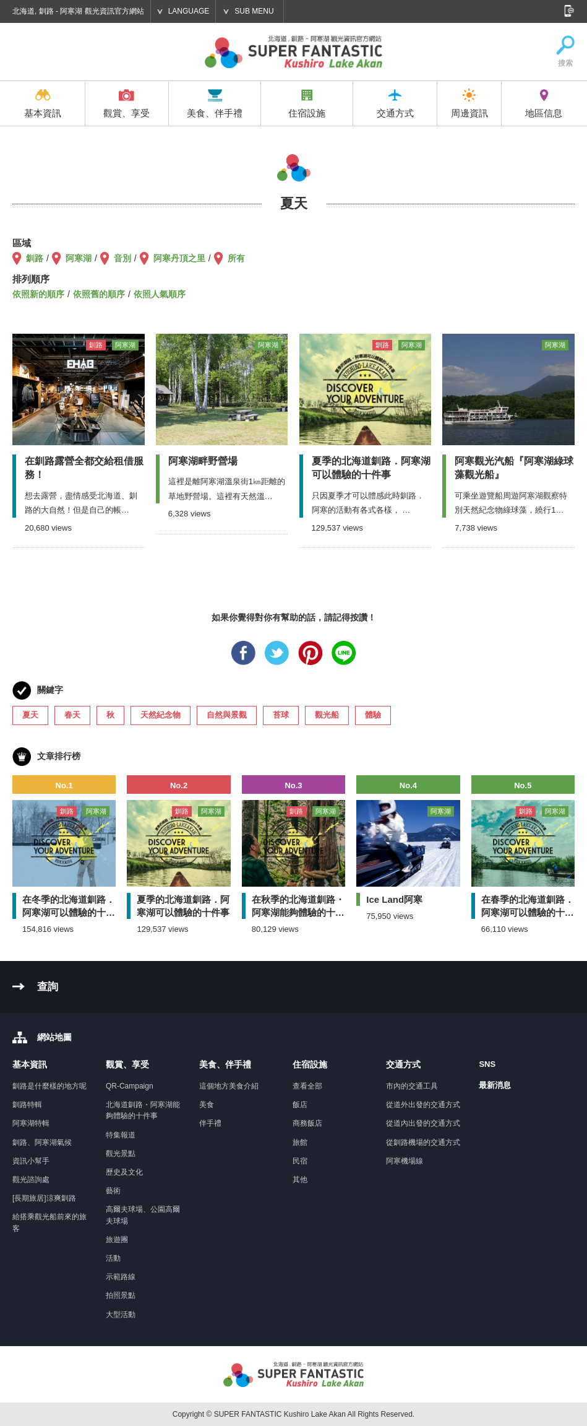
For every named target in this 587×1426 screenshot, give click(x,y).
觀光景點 (120, 1153)
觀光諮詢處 (30, 1179)
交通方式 (395, 103)
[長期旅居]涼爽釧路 (44, 1198)
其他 (300, 1179)
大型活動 (120, 1314)
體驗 (373, 715)
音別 (122, 258)
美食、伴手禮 (214, 103)
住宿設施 (306, 103)
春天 (72, 715)
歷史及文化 (124, 1172)
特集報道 (120, 1135)
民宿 (300, 1161)
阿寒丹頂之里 (179, 258)
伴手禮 (210, 1123)
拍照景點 (120, 1295)
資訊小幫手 (30, 1161)
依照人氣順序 (160, 294)
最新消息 (495, 1085)
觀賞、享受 (126, 103)
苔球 (281, 715)
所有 (236, 258)
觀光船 (327, 715)
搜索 (565, 51)
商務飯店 (307, 1123)
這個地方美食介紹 (229, 1086)
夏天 (30, 715)
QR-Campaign (129, 1086)
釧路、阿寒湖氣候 (42, 1142)
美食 (206, 1104)
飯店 (300, 1104)
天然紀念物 (160, 715)
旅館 (300, 1142)
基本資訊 (42, 103)
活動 (113, 1258)
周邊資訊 (469, 103)
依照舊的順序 (99, 294)
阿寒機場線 (404, 1161)
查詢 (47, 987)
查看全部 (307, 1086)
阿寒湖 (79, 258)
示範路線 (120, 1276)
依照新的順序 (38, 294)
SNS (487, 1064)
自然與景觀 (227, 715)
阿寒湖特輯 (30, 1123)
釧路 (34, 258)
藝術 (113, 1190)
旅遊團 (117, 1239)
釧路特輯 (27, 1104)
